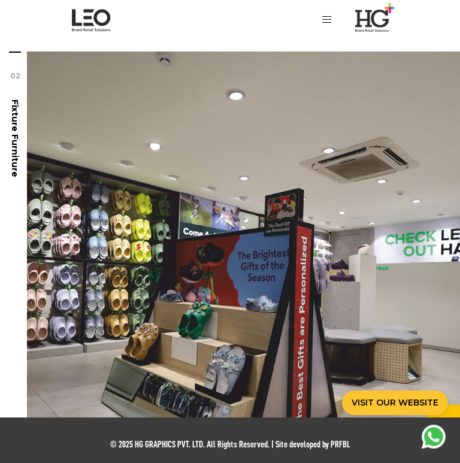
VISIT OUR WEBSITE (395, 402)
